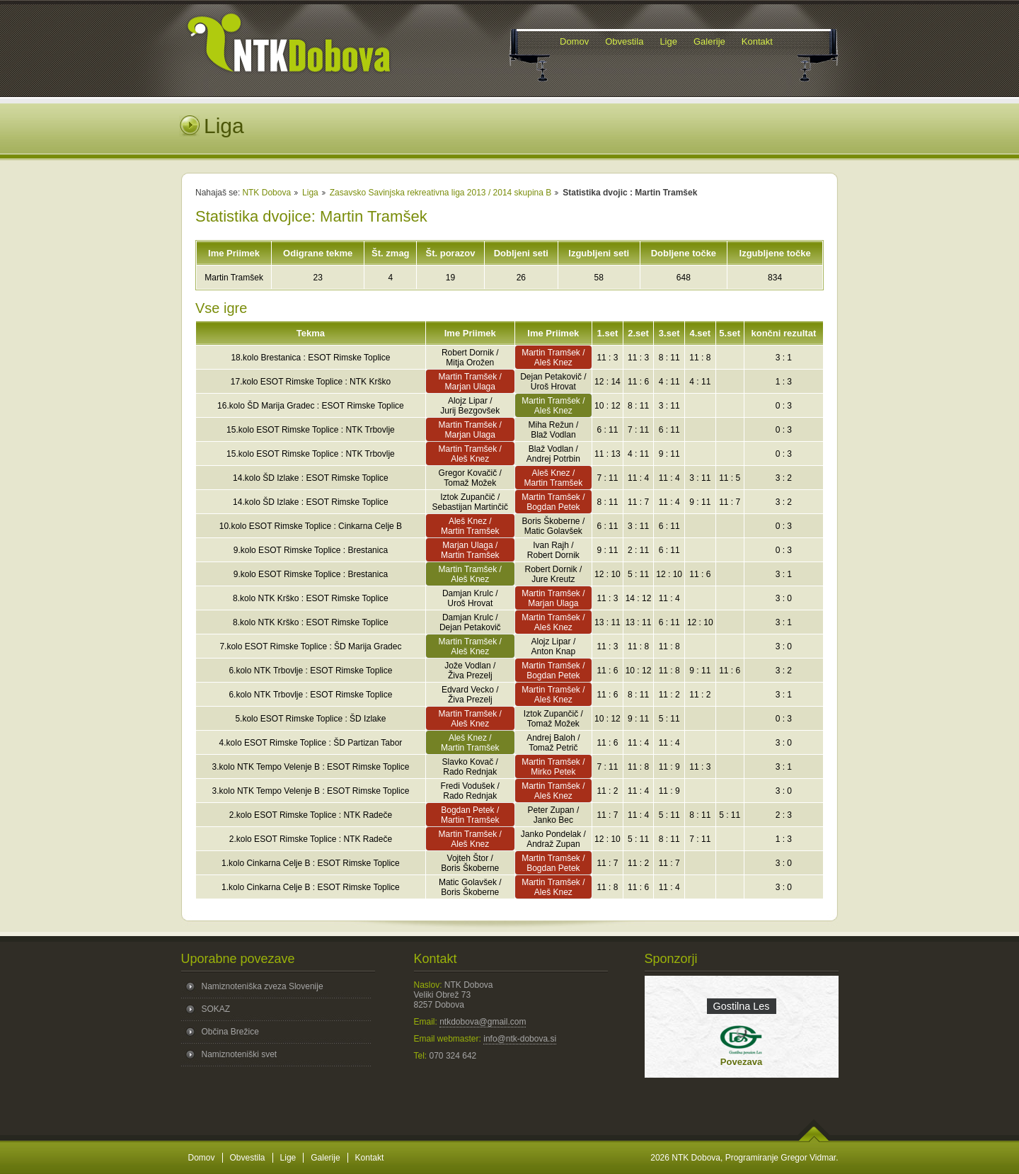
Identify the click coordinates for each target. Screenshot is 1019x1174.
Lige (288, 1158)
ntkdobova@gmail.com (482, 1022)
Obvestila (247, 1158)
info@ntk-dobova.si (519, 1039)
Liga (310, 193)
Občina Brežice (230, 1032)
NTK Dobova (266, 193)
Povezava (741, 1061)
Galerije (325, 1158)
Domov (201, 1158)
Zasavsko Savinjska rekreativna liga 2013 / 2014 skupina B (441, 193)
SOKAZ (216, 1009)
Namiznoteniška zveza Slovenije (262, 986)
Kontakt (369, 1158)
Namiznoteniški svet (239, 1054)
